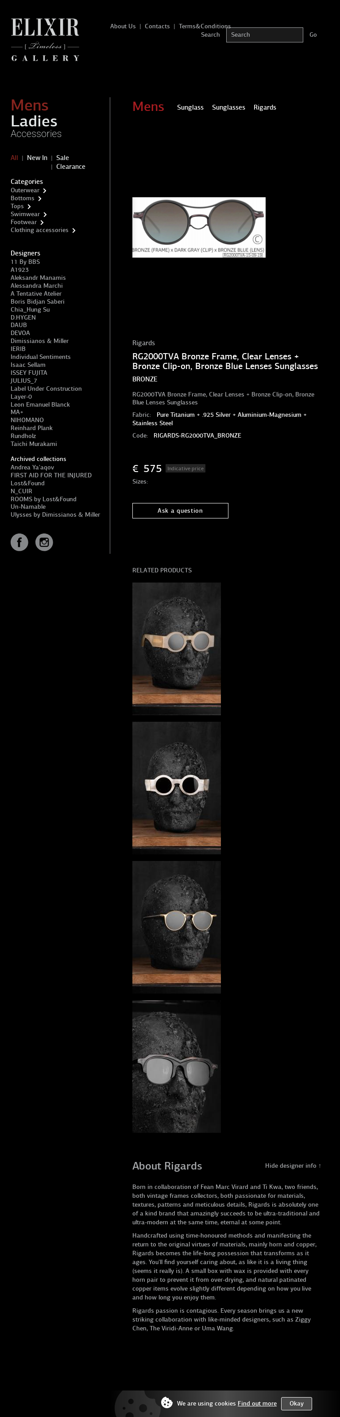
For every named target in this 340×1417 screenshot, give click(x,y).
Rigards (143, 343)
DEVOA (20, 333)
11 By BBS (25, 262)
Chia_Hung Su (30, 309)
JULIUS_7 (24, 381)
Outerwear (25, 190)
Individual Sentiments (41, 357)
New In (37, 158)
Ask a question (180, 510)
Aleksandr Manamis (38, 278)
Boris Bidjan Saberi (38, 301)
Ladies (34, 121)
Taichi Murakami (34, 444)
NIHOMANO (27, 420)
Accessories (36, 133)
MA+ (17, 412)
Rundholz (23, 436)
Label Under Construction (46, 388)
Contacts (157, 26)
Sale (62, 158)
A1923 (20, 270)
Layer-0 (21, 396)
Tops (17, 206)
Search (210, 34)
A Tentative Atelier (36, 293)
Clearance (70, 167)
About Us (123, 26)
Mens (30, 105)
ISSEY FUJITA (29, 373)
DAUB (19, 325)
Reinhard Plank (32, 428)
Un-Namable (28, 506)
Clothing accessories (40, 230)
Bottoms (23, 198)
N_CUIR (21, 491)
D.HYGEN (23, 317)
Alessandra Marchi (37, 285)
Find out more (257, 1403)
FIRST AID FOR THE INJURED (51, 475)
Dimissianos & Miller (40, 341)
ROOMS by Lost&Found (44, 499)
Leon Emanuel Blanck (40, 404)
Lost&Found (28, 483)
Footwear (24, 222)
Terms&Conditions (205, 26)
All (14, 158)
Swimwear (25, 214)
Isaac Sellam (28, 365)
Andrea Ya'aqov (32, 467)
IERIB (18, 349)
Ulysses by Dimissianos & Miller (55, 514)
